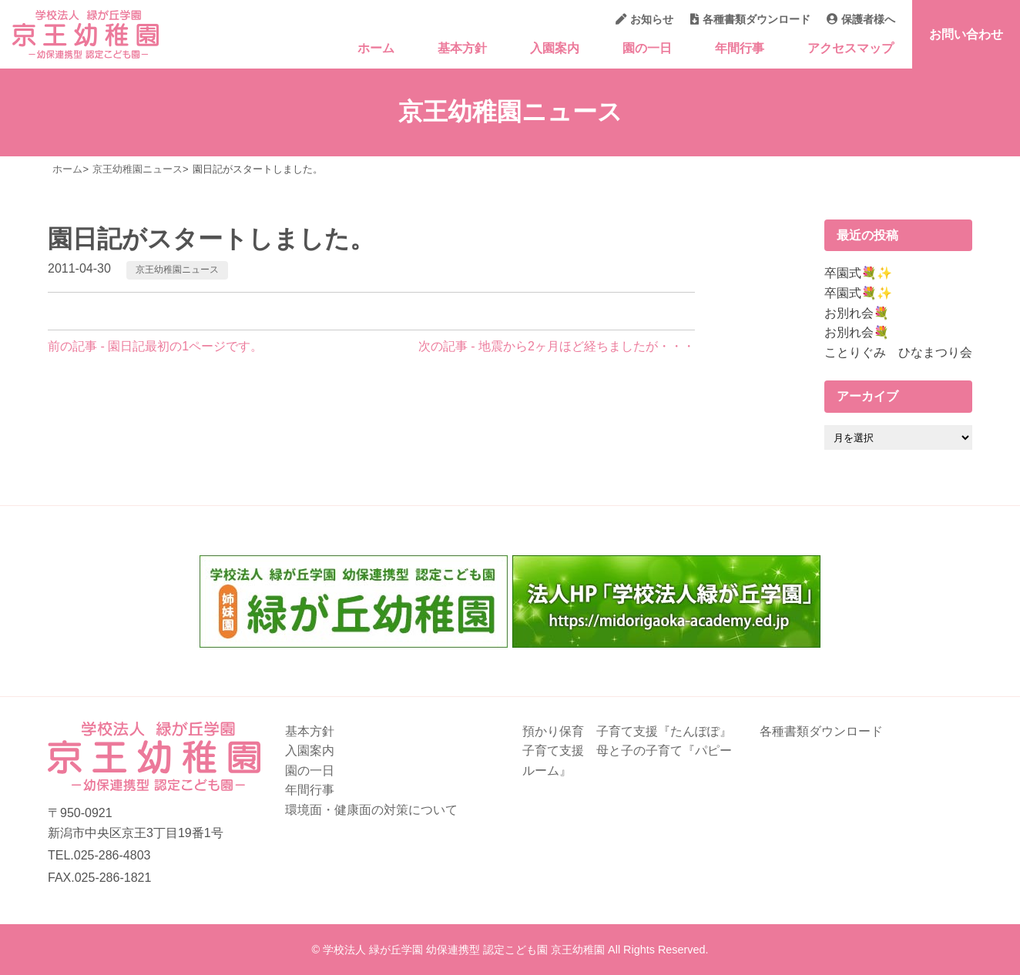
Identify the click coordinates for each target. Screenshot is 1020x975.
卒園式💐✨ (858, 273)
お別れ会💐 (856, 313)
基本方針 (462, 48)
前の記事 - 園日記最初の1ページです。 (155, 346)
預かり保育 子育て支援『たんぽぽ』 (627, 731)
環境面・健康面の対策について (371, 809)
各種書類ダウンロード (750, 19)
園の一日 (647, 48)
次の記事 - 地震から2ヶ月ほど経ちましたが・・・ (556, 346)
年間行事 (739, 48)
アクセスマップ (850, 48)
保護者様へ (861, 19)
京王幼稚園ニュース (177, 269)
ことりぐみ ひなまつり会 (898, 352)
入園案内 (554, 48)
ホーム (375, 48)
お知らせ (644, 19)
